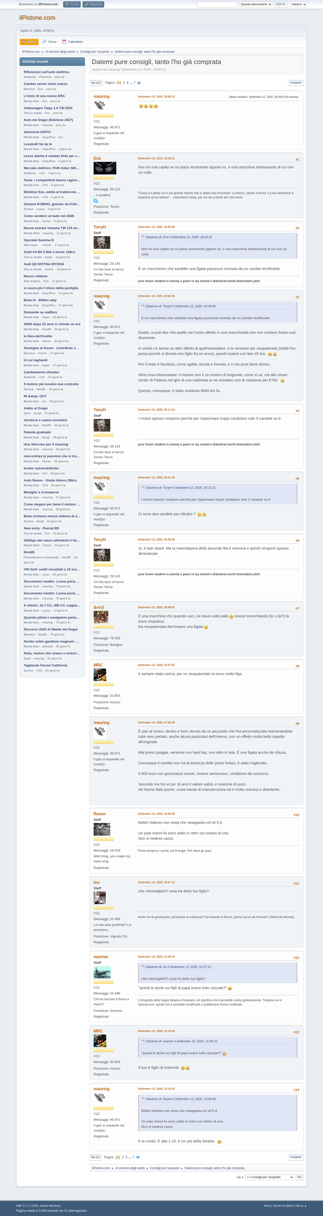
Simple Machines (50, 1205)
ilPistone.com (37, 17)
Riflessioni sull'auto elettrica (46, 72)
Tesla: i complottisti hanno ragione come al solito (52, 180)
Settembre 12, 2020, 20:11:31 (156, 409)
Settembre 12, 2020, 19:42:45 (156, 295)
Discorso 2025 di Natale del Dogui (51, 629)
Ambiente (30, 76)
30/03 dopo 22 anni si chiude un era (52, 324)
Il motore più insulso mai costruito (51, 384)
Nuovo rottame (35, 276)
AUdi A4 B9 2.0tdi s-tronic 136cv (49, 252)
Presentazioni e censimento (41, 557)
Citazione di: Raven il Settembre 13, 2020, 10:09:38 (180, 1099)
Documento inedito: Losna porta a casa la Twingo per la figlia (52, 581)
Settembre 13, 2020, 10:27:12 (156, 882)
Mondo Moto (32, 233)
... (131, 82)
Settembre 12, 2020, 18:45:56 (156, 226)
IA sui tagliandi (35, 360)
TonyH (100, 227)
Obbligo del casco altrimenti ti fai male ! (52, 540)
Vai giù (96, 82)
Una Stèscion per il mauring (46, 444)
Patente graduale (37, 432)
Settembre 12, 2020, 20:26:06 (156, 539)
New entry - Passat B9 (41, 528)
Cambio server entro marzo (45, 84)
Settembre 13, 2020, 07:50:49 (156, 722)
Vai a (239, 1177)
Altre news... (31, 245)
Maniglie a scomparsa (41, 492)
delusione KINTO (37, 132)
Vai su (95, 1157)
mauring (102, 96)
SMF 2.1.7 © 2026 (27, 1205)
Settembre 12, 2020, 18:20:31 (156, 158)
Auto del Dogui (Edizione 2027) (48, 120)
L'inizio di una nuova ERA (44, 96)
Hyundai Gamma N (39, 240)
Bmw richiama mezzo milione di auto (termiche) (52, 516)
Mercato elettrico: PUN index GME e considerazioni (52, 168)
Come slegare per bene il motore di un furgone (52, 504)
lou (97, 882)
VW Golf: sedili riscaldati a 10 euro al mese (52, 569)
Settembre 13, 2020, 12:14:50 (156, 1030)
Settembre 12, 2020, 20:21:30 (156, 477)
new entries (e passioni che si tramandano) (52, 456)
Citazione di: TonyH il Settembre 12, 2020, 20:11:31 (180, 488)
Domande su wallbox (40, 312)
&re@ (99, 607)
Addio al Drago (36, 408)
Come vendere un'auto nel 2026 (49, 216)
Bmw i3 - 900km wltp (40, 300)
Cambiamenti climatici (41, 372)
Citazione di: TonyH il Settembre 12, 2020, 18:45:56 (180, 306)
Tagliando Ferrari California (45, 665)
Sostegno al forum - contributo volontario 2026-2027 (52, 348)
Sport (27, 413)
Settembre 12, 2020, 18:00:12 (156, 96)
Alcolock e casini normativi (45, 420)
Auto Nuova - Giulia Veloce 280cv (50, 480)
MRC (98, 665)
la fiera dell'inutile (38, 336)
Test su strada (33, 112)
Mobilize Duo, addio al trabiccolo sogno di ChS (52, 192)
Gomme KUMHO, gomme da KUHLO (52, 204)
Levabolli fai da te (38, 144)
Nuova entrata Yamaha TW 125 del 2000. (52, 228)
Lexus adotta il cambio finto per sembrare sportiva (52, 156)
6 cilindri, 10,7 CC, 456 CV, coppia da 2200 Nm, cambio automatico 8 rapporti (52, 605)
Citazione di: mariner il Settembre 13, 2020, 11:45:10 (181, 1041)
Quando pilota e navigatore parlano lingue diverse (52, 617)
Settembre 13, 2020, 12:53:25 (156, 1088)
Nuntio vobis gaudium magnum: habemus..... (52, 641)
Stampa (295, 82)
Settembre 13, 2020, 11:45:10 (156, 956)
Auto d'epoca (32, 281)
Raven (100, 814)
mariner (101, 957)
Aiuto (267, 1205)
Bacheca (29, 88)
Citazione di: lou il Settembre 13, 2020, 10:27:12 (178, 967)
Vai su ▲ (301, 1205)
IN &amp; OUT (35, 396)
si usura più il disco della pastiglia (51, 288)
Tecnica (28, 389)
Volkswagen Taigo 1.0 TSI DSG (48, 108)
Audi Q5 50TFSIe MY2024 (44, 264)
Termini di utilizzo (283, 1205)
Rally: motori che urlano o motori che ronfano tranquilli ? (52, 653)
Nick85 (29, 552)
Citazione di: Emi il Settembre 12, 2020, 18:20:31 (178, 237)
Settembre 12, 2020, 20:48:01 (156, 607)
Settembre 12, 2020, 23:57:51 (156, 664)
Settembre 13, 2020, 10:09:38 (156, 813)
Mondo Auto (31, 101)
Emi (97, 158)
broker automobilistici (41, 468)
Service (28, 208)
